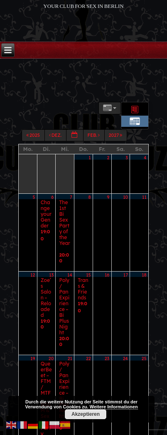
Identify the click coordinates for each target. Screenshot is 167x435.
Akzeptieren (85, 414)
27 (51, 331)
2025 (33, 150)
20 (51, 291)
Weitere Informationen (114, 406)
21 (70, 291)
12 (32, 252)
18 (144, 252)
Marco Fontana (95, 426)
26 (32, 331)
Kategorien (55, 119)
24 (125, 291)
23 (107, 291)
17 (125, 252)
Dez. (56, 150)
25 (144, 291)
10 (125, 212)
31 (125, 331)
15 (88, 252)
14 (69, 252)
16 (107, 252)
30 (106, 331)
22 (88, 291)
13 (51, 252)
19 (32, 291)
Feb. (94, 150)
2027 (116, 150)
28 (69, 331)
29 (88, 331)
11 (144, 212)
